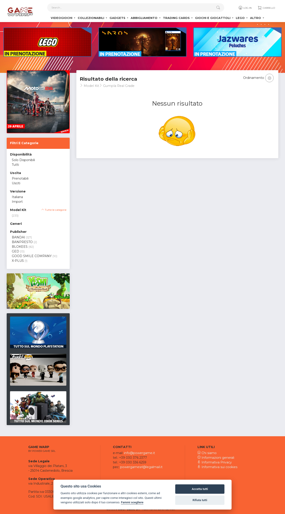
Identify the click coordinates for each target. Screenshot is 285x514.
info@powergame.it (139, 453)
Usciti (16, 183)
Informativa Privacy (214, 462)
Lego (241, 18)
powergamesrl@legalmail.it (141, 467)
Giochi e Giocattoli (213, 18)
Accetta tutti (200, 489)
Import (17, 202)
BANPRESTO (22, 242)
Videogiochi (62, 18)
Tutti (15, 165)
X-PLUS (18, 261)
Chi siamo (207, 453)
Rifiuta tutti (200, 500)
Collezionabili (91, 18)
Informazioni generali (215, 458)
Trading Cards (177, 18)
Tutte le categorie (53, 209)
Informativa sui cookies (217, 467)
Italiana (17, 197)
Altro (256, 18)
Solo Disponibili (23, 160)
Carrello (266, 8)
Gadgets (118, 18)
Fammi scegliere (132, 502)
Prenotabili (20, 178)
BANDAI (18, 237)
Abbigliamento (144, 18)
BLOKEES (20, 247)
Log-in (245, 8)
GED (15, 251)
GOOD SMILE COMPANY (32, 256)
